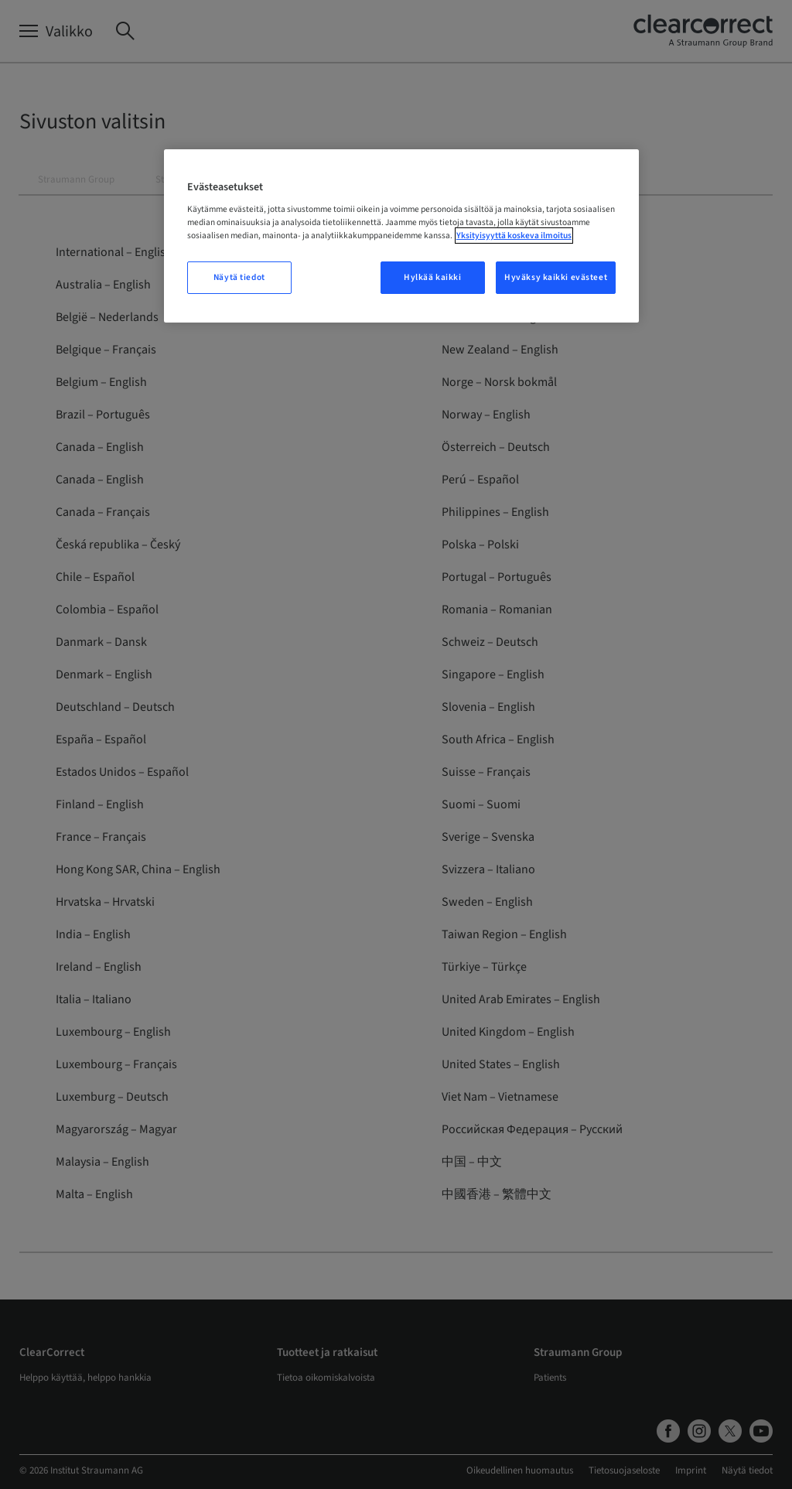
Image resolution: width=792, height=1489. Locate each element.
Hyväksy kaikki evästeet (555, 277)
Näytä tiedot (239, 277)
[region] (401, 236)
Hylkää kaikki (432, 277)
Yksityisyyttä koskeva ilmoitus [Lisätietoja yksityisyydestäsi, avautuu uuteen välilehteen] (514, 235)
